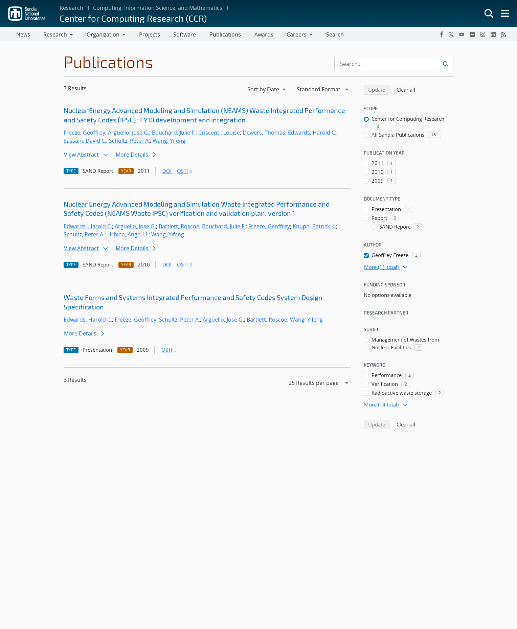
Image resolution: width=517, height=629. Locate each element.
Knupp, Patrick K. (314, 227)
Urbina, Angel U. (128, 235)
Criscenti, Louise (219, 134)
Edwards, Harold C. (312, 134)
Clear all (408, 90)
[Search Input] (393, 65)
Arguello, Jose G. (128, 134)
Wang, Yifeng (169, 142)
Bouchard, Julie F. (174, 134)
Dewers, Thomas (264, 134)
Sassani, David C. (85, 142)
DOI (167, 172)
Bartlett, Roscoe (179, 227)
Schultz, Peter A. (129, 142)
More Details (136, 156)
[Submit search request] (445, 65)
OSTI (185, 172)
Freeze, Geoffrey (84, 134)
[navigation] (267, 90)
